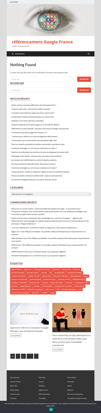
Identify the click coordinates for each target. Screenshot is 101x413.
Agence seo (28, 269)
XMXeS (14, 245)
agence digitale (16, 269)
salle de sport (49, 289)
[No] (98, 407)
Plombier (42, 398)
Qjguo (13, 231)
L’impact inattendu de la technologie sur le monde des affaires (35, 125)
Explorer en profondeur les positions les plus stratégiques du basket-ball (39, 152)
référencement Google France (42, 42)
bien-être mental (32, 273)
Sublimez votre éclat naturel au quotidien (27, 121)
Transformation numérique (20, 293)
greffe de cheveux (64, 279)
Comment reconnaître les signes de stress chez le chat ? (33, 113)
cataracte (44, 273)
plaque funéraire (25, 286)
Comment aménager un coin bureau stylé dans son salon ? (34, 148)
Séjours (70, 390)
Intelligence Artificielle (19, 283)
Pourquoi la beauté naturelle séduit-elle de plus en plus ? (33, 164)
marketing (68, 283)
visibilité (44, 293)
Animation (56, 269)
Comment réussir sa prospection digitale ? (49, 251)
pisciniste (14, 286)
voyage (52, 293)
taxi (80, 289)
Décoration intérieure (60, 276)
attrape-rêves (66, 269)
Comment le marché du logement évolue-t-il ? (29, 132)
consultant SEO (59, 273)
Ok (51, 409)
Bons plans (14, 390)
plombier (37, 286)
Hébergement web (78, 279)
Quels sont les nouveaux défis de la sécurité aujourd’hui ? (33, 105)
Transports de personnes (77, 398)
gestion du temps (35, 279)
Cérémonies (15, 394)
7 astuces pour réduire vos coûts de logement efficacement (34, 136)
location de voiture (56, 283)
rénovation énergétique (35, 289)
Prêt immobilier (47, 286)
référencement (79, 286)
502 (30, 356)
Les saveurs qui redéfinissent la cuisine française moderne (34, 160)
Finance (13, 398)
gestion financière (50, 279)
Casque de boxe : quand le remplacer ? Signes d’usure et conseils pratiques (40, 172)
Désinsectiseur (44, 394)
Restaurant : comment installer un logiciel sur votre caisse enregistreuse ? (48, 227)
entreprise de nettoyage (19, 279)
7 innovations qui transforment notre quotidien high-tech (34, 140)
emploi (85, 276)
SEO (58, 289)
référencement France (20, 251)
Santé (69, 386)
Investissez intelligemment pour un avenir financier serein (34, 179)
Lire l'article (15, 335)
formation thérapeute (20, 255)
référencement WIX (18, 289)
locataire (45, 283)
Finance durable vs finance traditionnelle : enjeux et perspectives (36, 176)
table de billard (17, 238)
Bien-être (77, 269)
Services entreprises (75, 394)
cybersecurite (46, 276)
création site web (33, 276)
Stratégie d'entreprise (69, 289)
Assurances (14, 377)
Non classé (71, 377)
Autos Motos (15, 381)
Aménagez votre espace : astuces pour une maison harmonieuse (36, 156)
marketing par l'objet (82, 283)
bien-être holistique (18, 273)
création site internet (18, 276)
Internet (42, 377)
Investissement (34, 283)
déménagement (75, 276)
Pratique (70, 381)
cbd (51, 273)
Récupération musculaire (63, 286)
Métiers (42, 386)
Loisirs (41, 381)
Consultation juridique (74, 273)
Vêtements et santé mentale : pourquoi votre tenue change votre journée (40, 128)
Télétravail (35, 293)
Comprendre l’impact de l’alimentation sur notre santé (32, 117)
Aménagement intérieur (42, 269)
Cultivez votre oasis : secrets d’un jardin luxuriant (30, 109)
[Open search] (88, 54)
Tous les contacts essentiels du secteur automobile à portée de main (38, 144)
